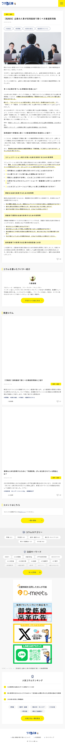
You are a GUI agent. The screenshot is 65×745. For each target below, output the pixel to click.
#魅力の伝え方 (54, 565)
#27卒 (23, 570)
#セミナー (41, 565)
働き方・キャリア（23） (52, 537)
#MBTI (7, 557)
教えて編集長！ (38, 711)
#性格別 (8, 29)
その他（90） (41, 541)
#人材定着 (10, 561)
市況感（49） (21, 537)
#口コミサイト (55, 557)
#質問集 (18, 29)
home (4, 668)
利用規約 (38, 737)
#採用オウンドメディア (37, 570)
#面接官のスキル (42, 29)
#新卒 (31, 565)
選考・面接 (9, 14)
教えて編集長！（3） (26, 541)
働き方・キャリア (39, 707)
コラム (10, 668)
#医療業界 (9, 565)
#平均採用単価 (42, 557)
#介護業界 (44, 561)
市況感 (25, 711)
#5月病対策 (22, 561)
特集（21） (9, 537)
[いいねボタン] (57, 259)
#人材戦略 (17, 557)
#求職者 (13, 570)
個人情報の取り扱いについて (21, 737)
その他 (53, 707)
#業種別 (51, 570)
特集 (12, 707)
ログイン (22, 512)
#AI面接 (33, 561)
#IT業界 (55, 561)
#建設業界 (21, 565)
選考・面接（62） (35, 537)
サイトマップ (50, 737)
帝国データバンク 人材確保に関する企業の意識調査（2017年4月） (25, 127)
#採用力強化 (29, 29)
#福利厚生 (29, 557)
